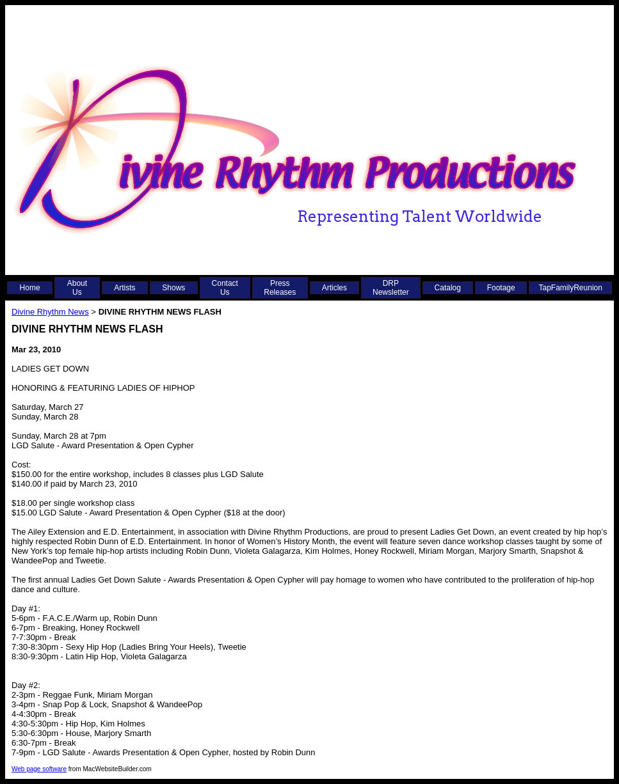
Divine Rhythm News (50, 312)
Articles (334, 287)
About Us (77, 288)
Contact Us (225, 288)
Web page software (39, 768)
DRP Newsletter (391, 288)
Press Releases (280, 288)
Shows (173, 287)
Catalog (448, 287)
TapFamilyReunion (570, 287)
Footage (501, 287)
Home (30, 287)
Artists (124, 287)
